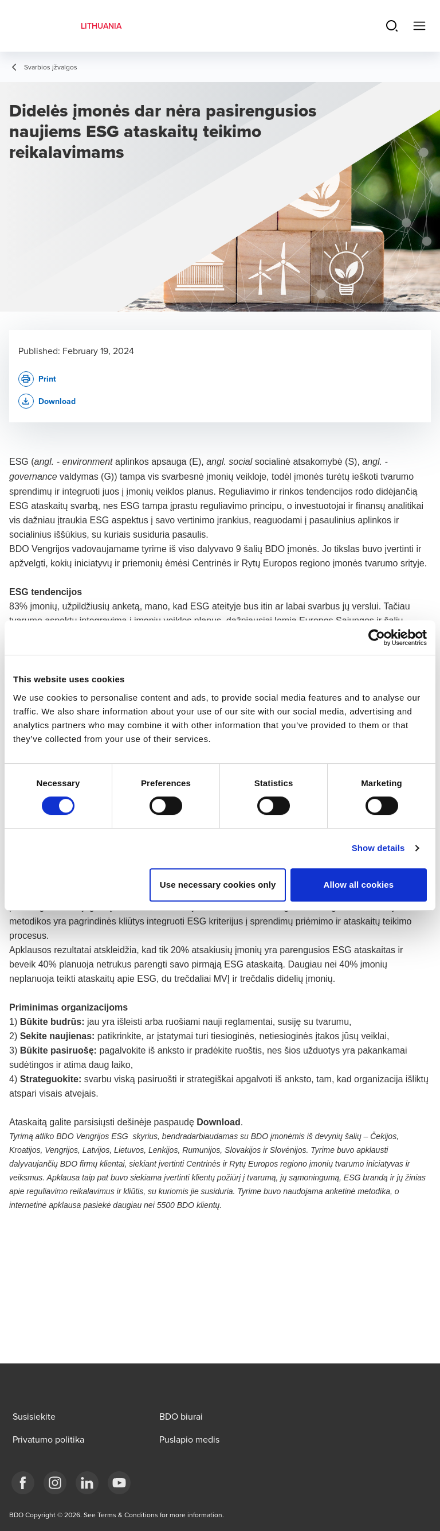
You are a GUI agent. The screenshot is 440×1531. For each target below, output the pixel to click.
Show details (378, 848)
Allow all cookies (359, 884)
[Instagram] (55, 1483)
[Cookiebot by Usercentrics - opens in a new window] (377, 637)
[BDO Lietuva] (119, 1483)
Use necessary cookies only (218, 884)
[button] (47, 401)
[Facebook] (23, 1483)
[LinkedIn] (87, 1483)
